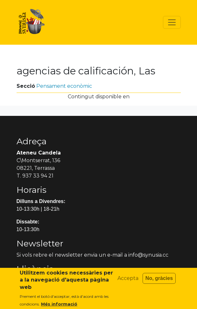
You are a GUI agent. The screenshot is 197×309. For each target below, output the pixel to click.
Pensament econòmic (64, 86)
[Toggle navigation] (172, 22)
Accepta (127, 281)
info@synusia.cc (148, 255)
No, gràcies (159, 281)
